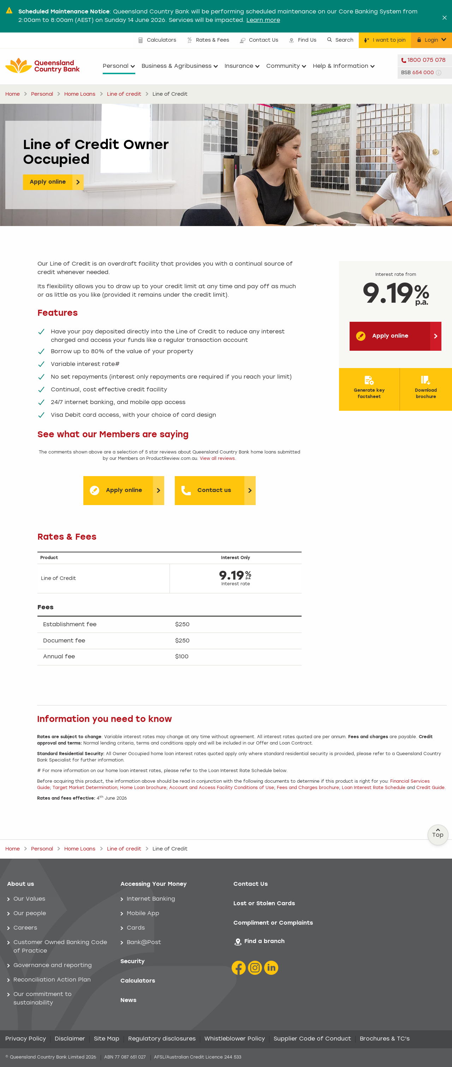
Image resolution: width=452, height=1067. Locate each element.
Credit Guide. (431, 788)
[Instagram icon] (255, 967)
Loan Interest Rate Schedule (373, 788)
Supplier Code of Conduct (312, 1039)
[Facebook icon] (239, 967)
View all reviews (217, 459)
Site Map (106, 1039)
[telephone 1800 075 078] (425, 60)
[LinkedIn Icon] (271, 967)
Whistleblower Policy (234, 1039)
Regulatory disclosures (162, 1039)
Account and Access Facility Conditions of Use (221, 788)
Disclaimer (70, 1039)
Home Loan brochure (143, 788)
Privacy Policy (25, 1039)
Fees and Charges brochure (308, 788)
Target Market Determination (85, 788)
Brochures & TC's (385, 1039)
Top (438, 833)
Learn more (263, 20)
